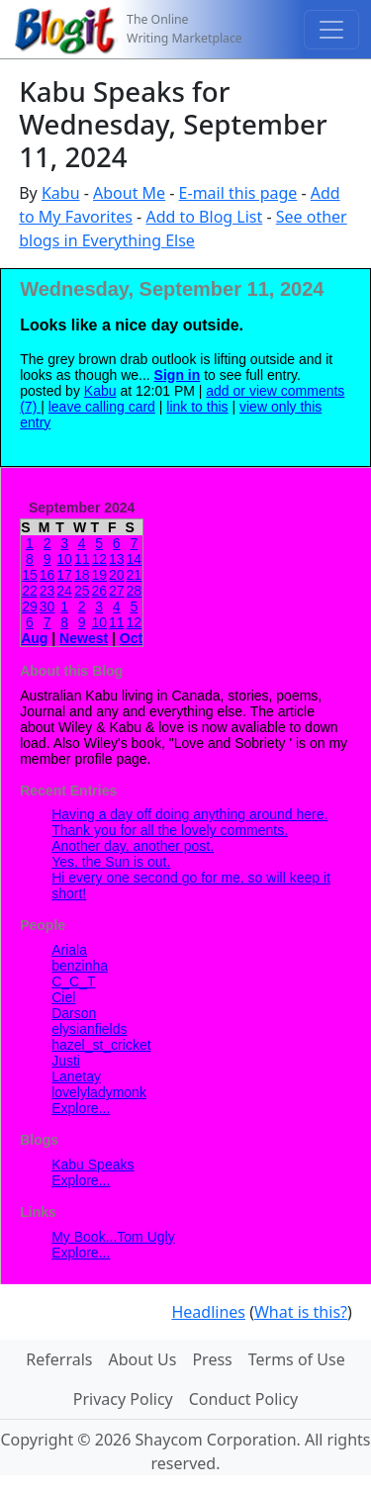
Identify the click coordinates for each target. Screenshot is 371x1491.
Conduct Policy (243, 1399)
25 (82, 591)
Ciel (63, 997)
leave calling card (101, 407)
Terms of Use (296, 1359)
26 (99, 591)
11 (82, 559)
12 (99, 559)
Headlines (208, 1312)
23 (47, 591)
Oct (131, 638)
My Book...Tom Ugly (112, 1237)
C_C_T (73, 981)
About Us (142, 1359)
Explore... (80, 1108)
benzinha (79, 966)
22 (30, 591)
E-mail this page (238, 193)
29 (30, 606)
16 (47, 575)
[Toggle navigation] (331, 29)
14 (134, 559)
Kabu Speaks (92, 1164)
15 (30, 575)
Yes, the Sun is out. (110, 862)
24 (64, 591)
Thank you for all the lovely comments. (169, 830)
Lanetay (76, 1076)
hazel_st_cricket (100, 1045)
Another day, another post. (132, 846)
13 (117, 559)
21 (134, 575)
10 (64, 559)
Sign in (177, 375)
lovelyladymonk (98, 1092)
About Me (129, 193)
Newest (83, 638)
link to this (197, 407)
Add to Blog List (203, 217)
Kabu (61, 193)
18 (82, 575)
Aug (34, 638)
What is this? (300, 1312)
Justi (65, 1061)
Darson (73, 1013)
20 (117, 575)
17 (64, 575)
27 (117, 591)
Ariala (69, 950)
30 (47, 606)
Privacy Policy (123, 1399)
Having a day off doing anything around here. (189, 814)
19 (99, 575)
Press (212, 1359)
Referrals (59, 1359)
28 (134, 591)
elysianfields (89, 1029)
